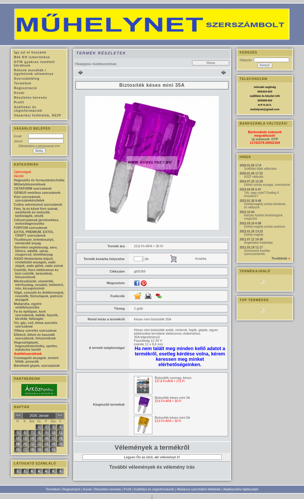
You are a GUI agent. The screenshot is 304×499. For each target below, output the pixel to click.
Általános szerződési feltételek (199, 489)
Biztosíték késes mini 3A (172, 397)
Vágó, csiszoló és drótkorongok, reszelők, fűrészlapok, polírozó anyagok (39, 296)
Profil (127, 489)
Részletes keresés (107, 489)
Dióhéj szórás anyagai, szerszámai (267, 184)
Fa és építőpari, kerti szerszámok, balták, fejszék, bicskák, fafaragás (36, 315)
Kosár (87, 489)
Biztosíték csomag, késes (173, 378)
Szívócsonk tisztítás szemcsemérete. (257, 252)
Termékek (53, 489)
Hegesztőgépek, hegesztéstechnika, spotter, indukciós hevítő (36, 346)
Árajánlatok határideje (258, 242)
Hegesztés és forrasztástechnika (39, 180)
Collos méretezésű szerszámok (38, 204)
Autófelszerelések (28, 353)
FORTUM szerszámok (30, 227)
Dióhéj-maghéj (253, 234)
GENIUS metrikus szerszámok (37, 192)
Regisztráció (71, 489)
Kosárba (200, 258)
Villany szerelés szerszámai (35, 330)
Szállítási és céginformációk (154, 489)
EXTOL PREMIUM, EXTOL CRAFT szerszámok (34, 233)
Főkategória (83, 64)
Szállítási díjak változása (260, 168)
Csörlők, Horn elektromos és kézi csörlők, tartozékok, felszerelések (36, 273)
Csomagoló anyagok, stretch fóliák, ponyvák (36, 359)
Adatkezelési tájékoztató (241, 489)
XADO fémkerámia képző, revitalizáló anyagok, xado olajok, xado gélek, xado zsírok (38, 262)
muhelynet (257, 109)
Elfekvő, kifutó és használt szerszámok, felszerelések (35, 336)
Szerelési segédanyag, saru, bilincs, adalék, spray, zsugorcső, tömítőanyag (36, 250)
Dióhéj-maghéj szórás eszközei (264, 226)
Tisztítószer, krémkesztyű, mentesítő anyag (34, 241)
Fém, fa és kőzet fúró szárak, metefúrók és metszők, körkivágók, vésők (36, 212)
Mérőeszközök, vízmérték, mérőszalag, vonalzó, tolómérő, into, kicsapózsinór (39, 284)
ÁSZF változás (253, 176)
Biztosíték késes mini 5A (172, 417)
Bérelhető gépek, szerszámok (37, 365)
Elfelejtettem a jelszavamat (39, 146)
